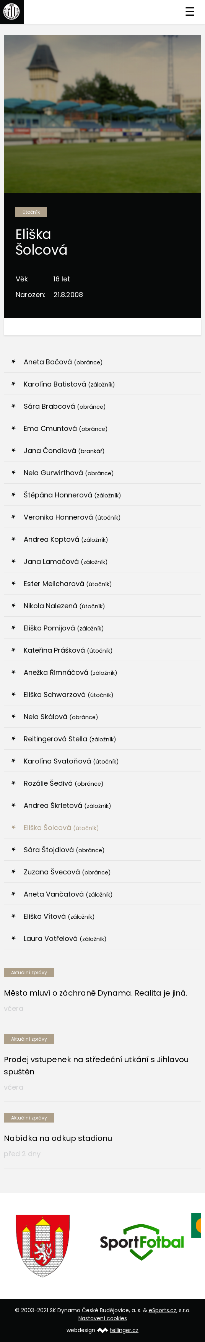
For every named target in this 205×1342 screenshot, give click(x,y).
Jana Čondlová (64, 450)
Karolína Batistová (69, 384)
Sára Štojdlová (64, 850)
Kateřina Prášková (68, 650)
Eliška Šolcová (61, 827)
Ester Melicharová (68, 583)
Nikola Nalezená (64, 606)
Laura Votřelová (65, 938)
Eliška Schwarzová (69, 694)
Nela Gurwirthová (69, 473)
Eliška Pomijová (64, 628)
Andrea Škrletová (67, 805)
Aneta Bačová (63, 362)
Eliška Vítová (59, 916)
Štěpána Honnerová (72, 495)
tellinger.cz (124, 1330)
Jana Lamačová (66, 561)
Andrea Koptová (66, 539)
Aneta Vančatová (68, 894)
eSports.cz (162, 1310)
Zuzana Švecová (67, 872)
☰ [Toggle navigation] (190, 12)
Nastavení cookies (102, 1318)
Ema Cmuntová (66, 428)
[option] (53, 1246)
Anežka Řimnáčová (70, 672)
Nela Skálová (61, 716)
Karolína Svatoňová (71, 761)
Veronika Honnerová (72, 517)
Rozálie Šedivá (64, 783)
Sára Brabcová (65, 406)
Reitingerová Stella (70, 739)
